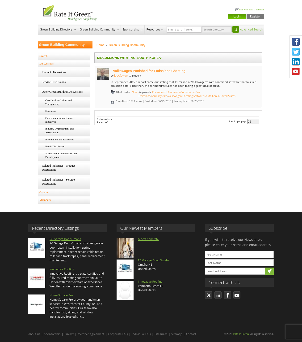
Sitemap (176, 334)
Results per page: (238, 121)
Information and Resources (59, 139)
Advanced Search (251, 29)
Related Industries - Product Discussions (58, 168)
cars (164, 96)
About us (34, 334)
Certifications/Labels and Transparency (58, 102)
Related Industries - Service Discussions (58, 182)
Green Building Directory (56, 29)
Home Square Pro (61, 295)
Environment (159, 92)
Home (100, 45)
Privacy (69, 334)
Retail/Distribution (55, 146)
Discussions (46, 63)
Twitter (296, 52)
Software (198, 96)
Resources (153, 29)
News (135, 92)
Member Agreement (91, 334)
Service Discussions (54, 82)
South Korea (212, 96)
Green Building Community (97, 29)
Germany (156, 96)
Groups (43, 192)
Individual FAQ (141, 334)
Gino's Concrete (148, 239)
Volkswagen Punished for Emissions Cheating (149, 71)
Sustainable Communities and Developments (61, 155)
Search (43, 56)
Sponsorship (131, 29)
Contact (191, 334)
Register (255, 16)
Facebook (296, 42)
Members (45, 200)
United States (227, 96)
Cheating (187, 96)
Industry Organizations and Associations (59, 130)
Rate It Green (241, 334)
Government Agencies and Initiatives (59, 120)
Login (236, 16)
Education (50, 110)
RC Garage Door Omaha (65, 239)
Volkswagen (175, 96)
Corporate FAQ (118, 334)
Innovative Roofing (62, 269)
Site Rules (161, 334)
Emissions (174, 92)
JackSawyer (121, 76)
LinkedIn (296, 61)
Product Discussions (54, 72)
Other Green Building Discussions (62, 91)
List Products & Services (251, 9)
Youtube (296, 71)
